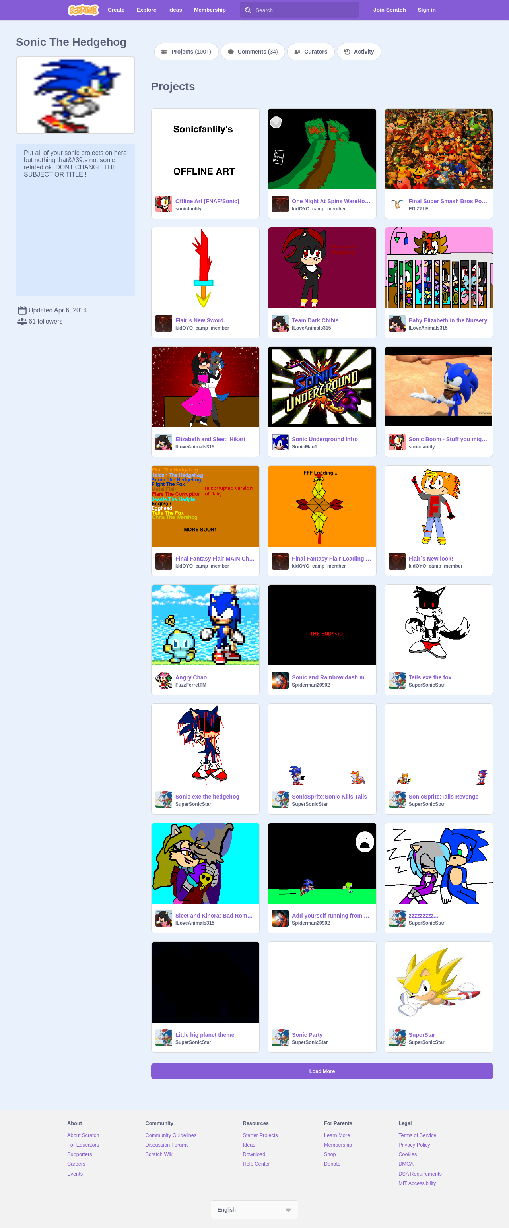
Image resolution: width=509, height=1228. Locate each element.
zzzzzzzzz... (424, 915)
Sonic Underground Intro (325, 439)
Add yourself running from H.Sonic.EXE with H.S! (331, 915)
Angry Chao (191, 677)
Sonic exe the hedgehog (207, 796)
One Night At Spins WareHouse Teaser (331, 201)
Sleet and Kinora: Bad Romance (214, 915)
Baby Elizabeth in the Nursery (448, 320)
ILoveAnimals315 (311, 328)
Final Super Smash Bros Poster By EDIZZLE (448, 201)
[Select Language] (254, 1209)
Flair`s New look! (431, 558)
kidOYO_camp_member (319, 208)
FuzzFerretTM (190, 685)
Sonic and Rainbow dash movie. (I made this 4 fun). (331, 677)
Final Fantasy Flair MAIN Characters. (214, 558)
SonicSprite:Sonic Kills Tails (329, 796)
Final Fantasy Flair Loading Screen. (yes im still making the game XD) (331, 558)
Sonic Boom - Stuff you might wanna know (448, 439)
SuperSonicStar (427, 685)
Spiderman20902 (311, 685)
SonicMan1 (304, 447)
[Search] (248, 10)
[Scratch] (83, 10)
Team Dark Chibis (315, 320)
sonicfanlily (188, 208)
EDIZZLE (419, 208)
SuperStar (422, 1035)
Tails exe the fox (430, 677)
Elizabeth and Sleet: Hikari (210, 439)
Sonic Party (307, 1035)
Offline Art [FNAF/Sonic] (207, 201)
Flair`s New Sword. (200, 320)
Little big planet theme (205, 1035)
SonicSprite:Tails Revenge (444, 796)
